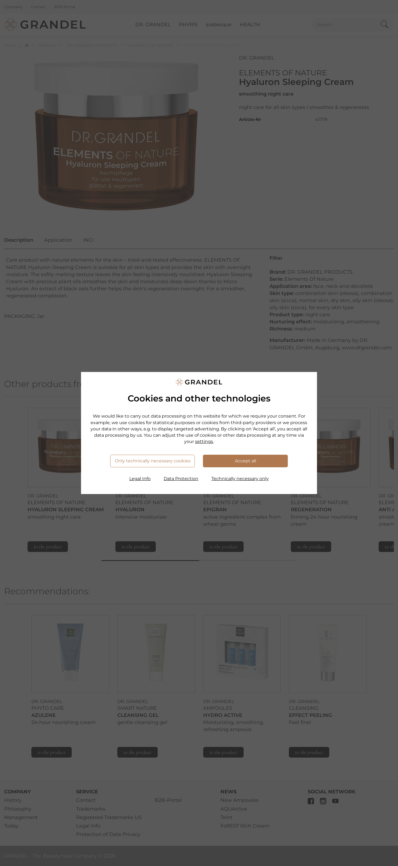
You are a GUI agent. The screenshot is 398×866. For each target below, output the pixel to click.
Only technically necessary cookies (152, 460)
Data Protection (181, 478)
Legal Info (140, 478)
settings (204, 441)
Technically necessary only (240, 478)
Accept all (245, 460)
